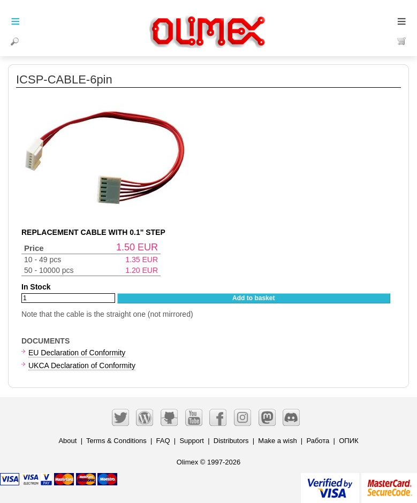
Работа (317, 441)
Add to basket (253, 298)
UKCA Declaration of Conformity (81, 365)
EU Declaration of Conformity (76, 352)
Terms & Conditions (116, 441)
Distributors (231, 441)
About (67, 441)
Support (191, 441)
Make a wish (277, 441)
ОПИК (348, 441)
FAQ (163, 441)
